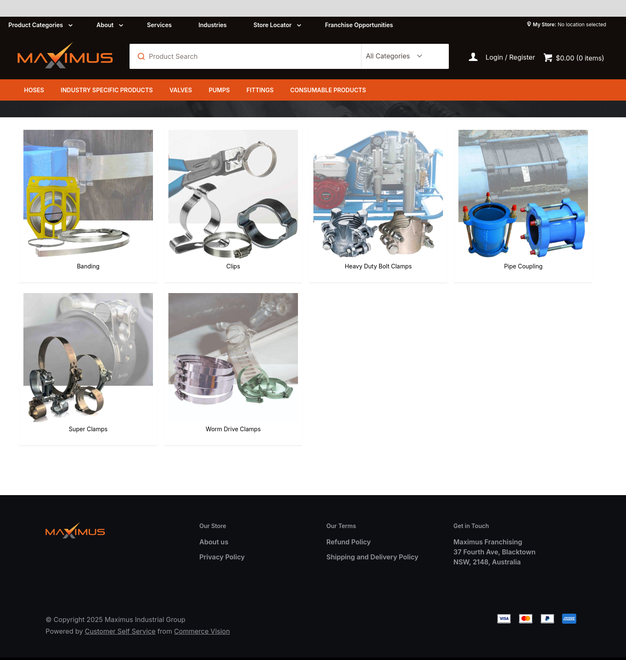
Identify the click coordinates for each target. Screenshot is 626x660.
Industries (212, 24)
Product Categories (35, 24)
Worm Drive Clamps (560, 221)
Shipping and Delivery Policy (372, 542)
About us (213, 527)
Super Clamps (461, 221)
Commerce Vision (202, 617)
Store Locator (273, 24)
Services (159, 24)
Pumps (219, 90)
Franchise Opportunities (359, 24)
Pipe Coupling (362, 221)
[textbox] (250, 56)
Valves (180, 90)
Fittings (260, 90)
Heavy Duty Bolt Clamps (263, 221)
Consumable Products (328, 90)
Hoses (34, 90)
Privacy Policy (222, 542)
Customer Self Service (120, 617)
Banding (65, 221)
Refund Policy (348, 527)
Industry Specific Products (107, 90)
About (105, 24)
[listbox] (392, 56)
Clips (164, 221)
